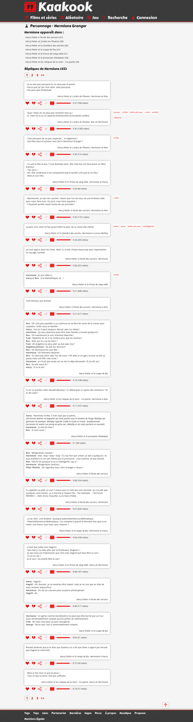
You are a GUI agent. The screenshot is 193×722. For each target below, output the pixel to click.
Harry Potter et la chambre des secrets (44, 46)
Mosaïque (125, 713)
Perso (98, 713)
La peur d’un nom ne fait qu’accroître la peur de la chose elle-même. (60, 227)
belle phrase (136, 112)
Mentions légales (34, 719)
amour (117, 112)
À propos (110, 713)
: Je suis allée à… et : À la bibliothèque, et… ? (45, 277)
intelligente (148, 226)
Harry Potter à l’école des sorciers (42, 37)
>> (42, 76)
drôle (125, 112)
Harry (105, 182)
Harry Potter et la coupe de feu (40, 50)
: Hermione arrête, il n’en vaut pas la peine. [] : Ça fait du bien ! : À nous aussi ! (65, 423)
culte (147, 112)
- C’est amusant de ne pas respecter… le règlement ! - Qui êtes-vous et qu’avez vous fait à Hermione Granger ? (54, 140)
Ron (106, 96)
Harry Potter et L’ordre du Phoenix (42, 41)
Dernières (75, 713)
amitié (155, 112)
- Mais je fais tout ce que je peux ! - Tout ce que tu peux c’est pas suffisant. (46, 675)
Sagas (87, 713)
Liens (45, 713)
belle (116, 226)
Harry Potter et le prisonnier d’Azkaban (44, 58)
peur (123, 226)
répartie (118, 118)
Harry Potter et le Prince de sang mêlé (44, 54)
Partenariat (58, 713)
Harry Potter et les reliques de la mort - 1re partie (50, 62)
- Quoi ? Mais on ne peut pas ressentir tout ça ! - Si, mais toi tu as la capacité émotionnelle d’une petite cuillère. (58, 115)
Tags (27, 713)
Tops (36, 713)
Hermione (96, 96)
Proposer (140, 713)
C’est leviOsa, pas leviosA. (38, 301)
